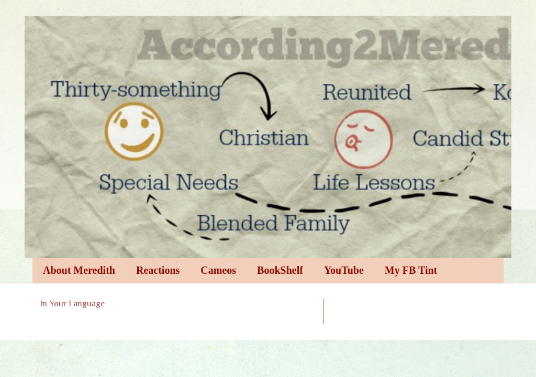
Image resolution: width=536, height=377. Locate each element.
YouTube (344, 270)
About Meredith (79, 270)
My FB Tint (411, 270)
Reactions (158, 270)
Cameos (218, 270)
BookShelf (280, 270)
